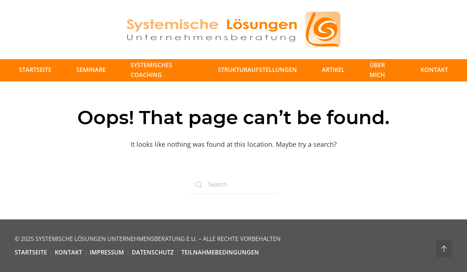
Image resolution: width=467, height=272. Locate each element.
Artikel (333, 70)
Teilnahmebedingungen (220, 252)
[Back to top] (444, 248)
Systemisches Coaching (151, 70)
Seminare (91, 70)
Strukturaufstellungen (257, 70)
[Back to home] (233, 29)
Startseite (35, 70)
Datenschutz (153, 252)
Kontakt (434, 70)
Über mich (377, 70)
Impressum (107, 252)
